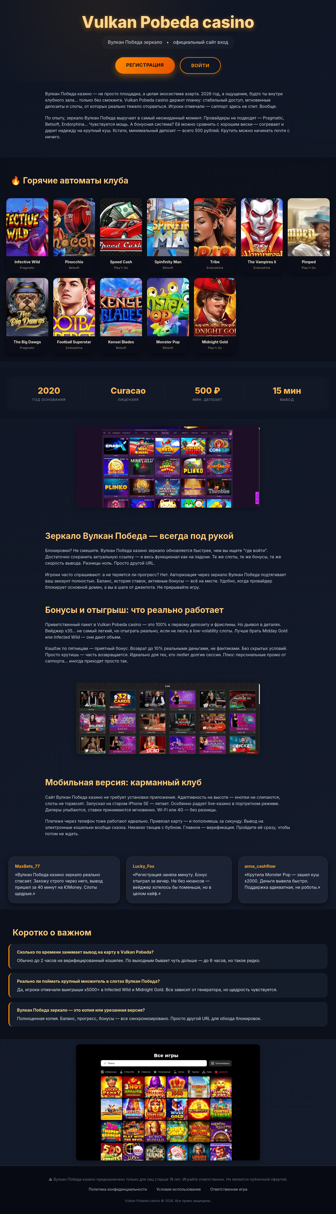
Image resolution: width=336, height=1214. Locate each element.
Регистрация (145, 65)
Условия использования (178, 1189)
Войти (200, 65)
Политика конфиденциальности (118, 1189)
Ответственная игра (229, 1189)
